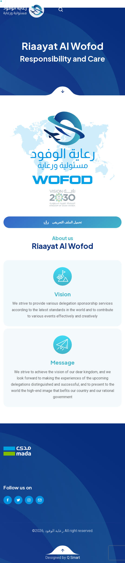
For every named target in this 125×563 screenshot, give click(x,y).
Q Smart (73, 557)
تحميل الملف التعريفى (62, 222)
